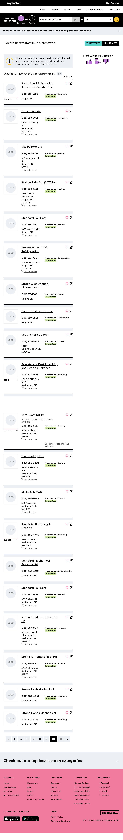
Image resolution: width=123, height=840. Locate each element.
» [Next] (67, 739)
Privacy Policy (57, 817)
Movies (55, 9)
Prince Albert (57, 799)
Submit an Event (81, 799)
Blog (29, 787)
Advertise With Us (82, 795)
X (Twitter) (104, 787)
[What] (55, 19)
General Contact (81, 783)
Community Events (95, 9)
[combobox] (55, 19)
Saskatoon (55, 783)
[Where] (98, 19)
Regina (54, 787)
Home (43, 9)
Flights (67, 9)
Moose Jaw (56, 791)
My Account (32, 783)
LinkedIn (103, 795)
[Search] (116, 19)
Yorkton (54, 795)
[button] (76, 19)
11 (61, 739)
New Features (10, 787)
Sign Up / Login (112, 3)
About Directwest (11, 795)
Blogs (78, 9)
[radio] (89, 61)
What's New (114, 9)
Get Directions (29, 134)
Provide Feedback (82, 787)
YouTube (103, 791)
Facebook (103, 783)
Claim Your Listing (82, 791)
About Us (8, 791)
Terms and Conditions (60, 821)
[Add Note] (71, 84)
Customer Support (82, 803)
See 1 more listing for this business (57, 445)
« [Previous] (8, 739)
